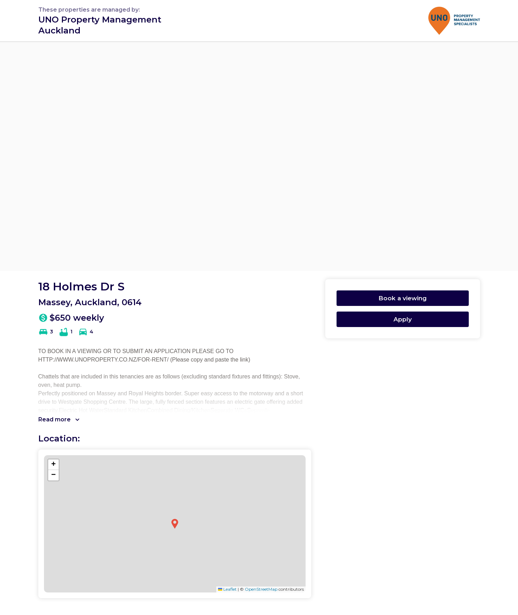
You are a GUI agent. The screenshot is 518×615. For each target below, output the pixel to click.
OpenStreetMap (261, 589)
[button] (174, 523)
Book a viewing (402, 298)
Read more (59, 419)
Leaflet (227, 589)
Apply (403, 319)
